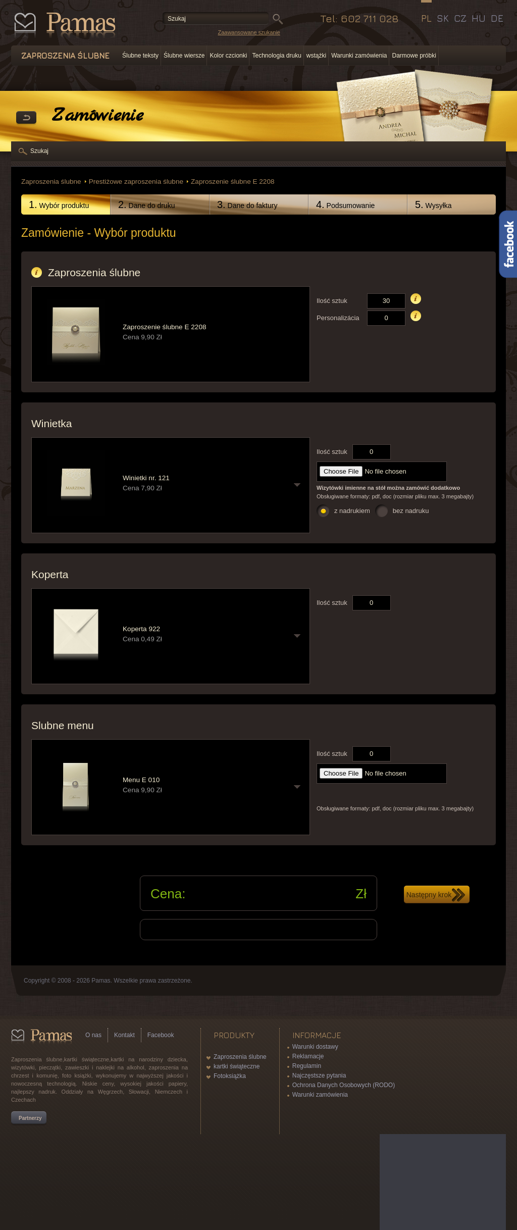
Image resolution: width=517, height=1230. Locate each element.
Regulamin (306, 1065)
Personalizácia (338, 318)
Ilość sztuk (332, 300)
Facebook (160, 1035)
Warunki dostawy (315, 1046)
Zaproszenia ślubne (51, 181)
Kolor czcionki (228, 55)
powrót (26, 118)
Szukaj (39, 151)
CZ (460, 18)
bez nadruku (411, 511)
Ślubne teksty (140, 55)
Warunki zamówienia (359, 55)
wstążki (316, 55)
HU (479, 18)
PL (426, 18)
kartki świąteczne (237, 1066)
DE (497, 18)
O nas (93, 1035)
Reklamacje (308, 1056)
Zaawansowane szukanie (249, 32)
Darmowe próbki (414, 55)
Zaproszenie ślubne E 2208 (233, 181)
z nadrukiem (352, 511)
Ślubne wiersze (184, 55)
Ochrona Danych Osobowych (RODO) (343, 1085)
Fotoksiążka (230, 1076)
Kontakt (124, 1035)
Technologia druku (276, 55)
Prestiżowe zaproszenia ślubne (136, 181)
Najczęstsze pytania (319, 1075)
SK (443, 18)
